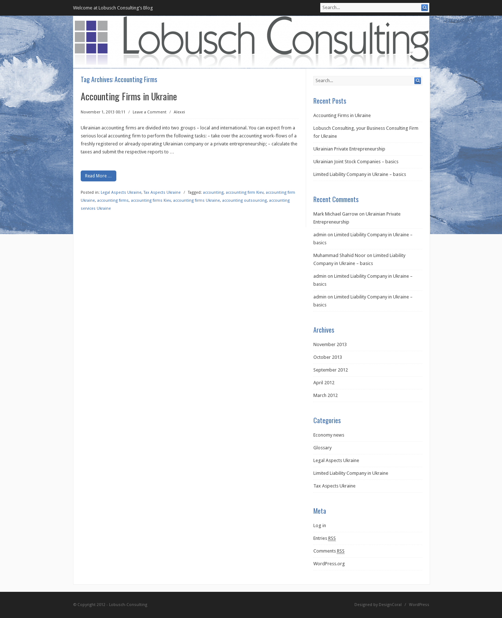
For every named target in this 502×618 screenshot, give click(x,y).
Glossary (322, 447)
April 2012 (323, 382)
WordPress (419, 604)
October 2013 (327, 357)
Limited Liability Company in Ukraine (350, 473)
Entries (324, 538)
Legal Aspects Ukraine (121, 192)
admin (319, 234)
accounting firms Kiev (151, 200)
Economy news (328, 435)
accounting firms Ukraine (196, 200)
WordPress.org (329, 563)
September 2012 (330, 370)
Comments (329, 551)
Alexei (179, 112)
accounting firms (113, 200)
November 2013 (330, 344)
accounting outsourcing (244, 200)
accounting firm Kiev (245, 192)
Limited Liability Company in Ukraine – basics (359, 174)
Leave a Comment (149, 112)
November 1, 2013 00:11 (103, 112)
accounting (213, 192)
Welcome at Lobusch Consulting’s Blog (113, 8)
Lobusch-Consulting (128, 604)
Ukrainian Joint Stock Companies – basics (355, 161)
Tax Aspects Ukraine (162, 192)
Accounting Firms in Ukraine (129, 96)
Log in (319, 525)
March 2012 (325, 395)
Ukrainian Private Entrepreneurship (349, 149)
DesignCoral (390, 604)
